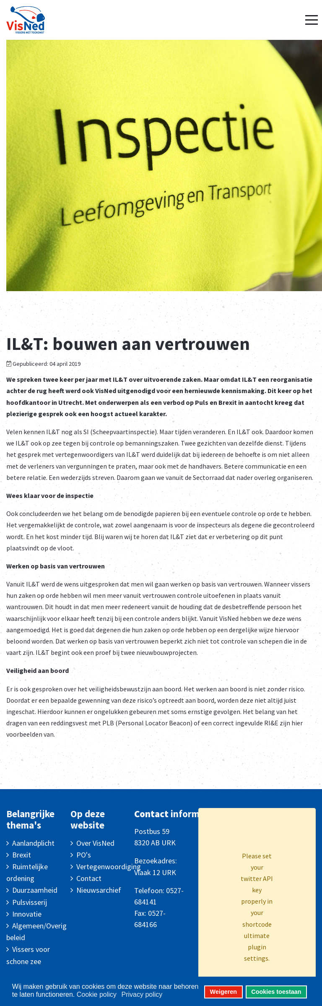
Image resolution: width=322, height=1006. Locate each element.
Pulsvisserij (29, 902)
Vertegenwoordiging (108, 866)
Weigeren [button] (223, 991)
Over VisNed (95, 843)
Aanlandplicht (33, 843)
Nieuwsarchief (98, 890)
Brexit (21, 855)
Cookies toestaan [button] (276, 991)
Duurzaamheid (34, 890)
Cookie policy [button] (97, 994)
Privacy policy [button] (141, 994)
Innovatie (27, 914)
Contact (88, 878)
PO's (83, 855)
